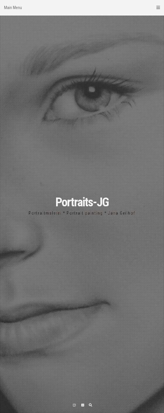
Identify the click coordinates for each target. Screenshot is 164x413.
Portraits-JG (82, 202)
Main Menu (82, 7)
